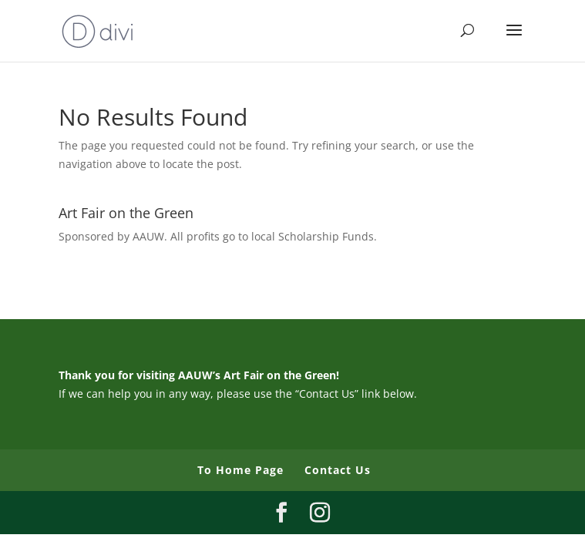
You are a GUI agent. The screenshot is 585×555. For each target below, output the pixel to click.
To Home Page (240, 469)
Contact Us (337, 469)
